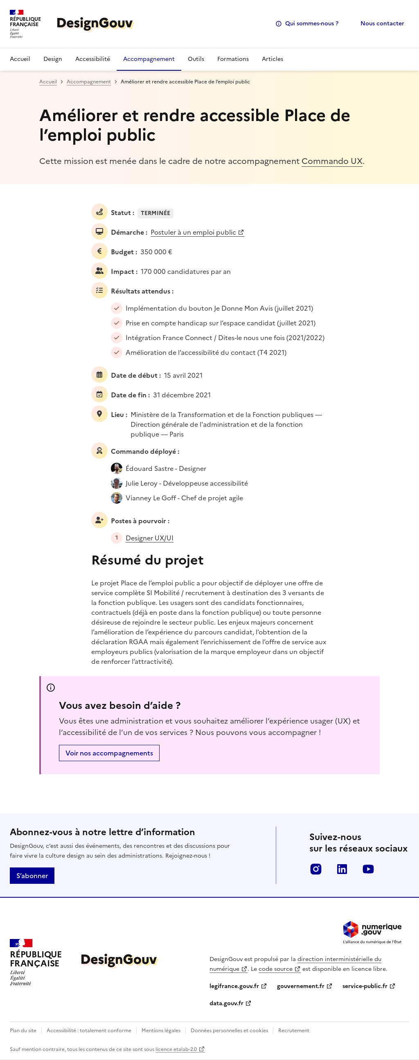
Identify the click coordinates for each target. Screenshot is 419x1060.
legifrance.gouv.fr (234, 986)
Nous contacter (382, 23)
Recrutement (293, 1030)
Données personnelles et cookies (229, 1030)
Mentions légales (161, 1030)
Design (52, 59)
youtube (368, 869)
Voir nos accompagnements (109, 753)
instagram (316, 869)
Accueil (20, 59)
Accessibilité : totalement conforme (89, 1030)
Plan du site (23, 1030)
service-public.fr (364, 986)
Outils (196, 59)
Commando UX (332, 161)
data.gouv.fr (226, 1003)
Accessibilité (92, 59)
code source (276, 969)
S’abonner (32, 876)
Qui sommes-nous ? (311, 23)
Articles (272, 59)
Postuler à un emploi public (193, 232)
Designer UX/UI (149, 538)
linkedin (342, 869)
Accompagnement (149, 59)
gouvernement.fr (300, 986)
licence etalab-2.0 (176, 1049)
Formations (233, 59)
